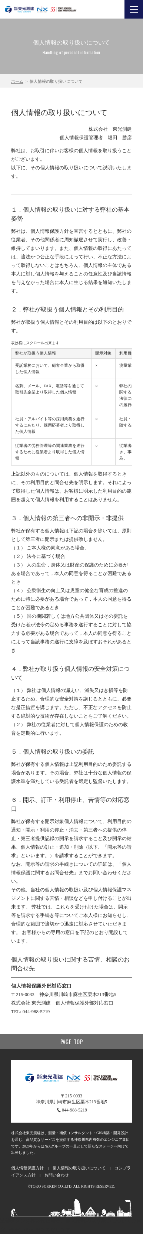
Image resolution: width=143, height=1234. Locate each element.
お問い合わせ (56, 1175)
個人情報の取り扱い (88, 1221)
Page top (71, 1042)
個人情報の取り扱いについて (79, 1168)
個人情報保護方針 (27, 1168)
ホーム (17, 81)
